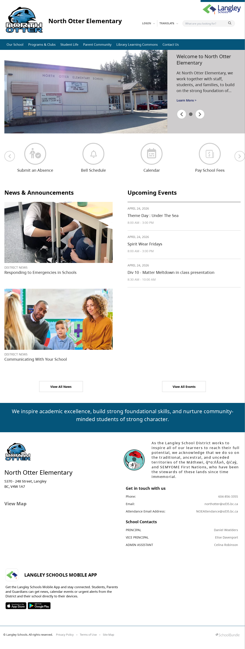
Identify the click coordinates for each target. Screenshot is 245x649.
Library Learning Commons (137, 44)
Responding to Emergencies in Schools (40, 272)
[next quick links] (239, 156)
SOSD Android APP (39, 605)
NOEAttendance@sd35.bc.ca (217, 511)
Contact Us (171, 44)
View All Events (184, 387)
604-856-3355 (228, 496)
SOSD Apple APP (15, 605)
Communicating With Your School (35, 359)
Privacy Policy (65, 635)
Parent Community (97, 44)
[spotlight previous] (181, 114)
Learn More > (186, 100)
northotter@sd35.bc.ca (221, 504)
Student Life (69, 44)
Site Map (108, 635)
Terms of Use (88, 635)
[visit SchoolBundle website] (228, 635)
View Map (15, 503)
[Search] (205, 23)
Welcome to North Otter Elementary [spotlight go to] (204, 59)
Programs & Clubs (42, 44)
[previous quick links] (9, 156)
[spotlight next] (200, 114)
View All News (61, 387)
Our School (15, 44)
